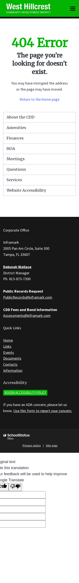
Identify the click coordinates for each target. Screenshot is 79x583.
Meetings (16, 158)
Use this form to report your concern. (42, 410)
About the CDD (21, 117)
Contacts (10, 364)
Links (7, 346)
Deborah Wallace (17, 266)
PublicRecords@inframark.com (27, 297)
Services (14, 179)
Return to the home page (39, 99)
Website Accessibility (26, 190)
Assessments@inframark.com (27, 315)
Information (12, 370)
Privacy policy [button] (32, 445)
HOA (11, 148)
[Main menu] (72, 8)
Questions (16, 169)
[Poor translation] (15, 487)
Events (8, 352)
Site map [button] (52, 445)
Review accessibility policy (25, 392)
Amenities (16, 127)
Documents (12, 358)
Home (8, 340)
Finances (15, 138)
